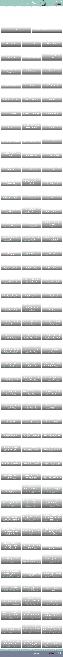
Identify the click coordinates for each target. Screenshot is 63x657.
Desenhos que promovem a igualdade (31, 42)
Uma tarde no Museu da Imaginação (52, 69)
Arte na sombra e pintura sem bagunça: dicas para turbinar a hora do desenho (52, 363)
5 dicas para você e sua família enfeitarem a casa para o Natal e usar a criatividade (11, 642)
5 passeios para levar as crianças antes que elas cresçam (10, 475)
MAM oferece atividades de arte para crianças (52, 42)
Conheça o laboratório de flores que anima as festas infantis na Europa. (52, 237)
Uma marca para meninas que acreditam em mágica (31, 462)
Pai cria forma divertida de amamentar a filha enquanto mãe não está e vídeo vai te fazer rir (52, 516)
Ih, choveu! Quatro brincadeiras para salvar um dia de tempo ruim (31, 279)
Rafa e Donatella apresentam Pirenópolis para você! (11, 153)
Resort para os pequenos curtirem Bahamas (10, 112)
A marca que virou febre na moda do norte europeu (10, 378)
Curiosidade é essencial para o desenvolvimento (11, 280)
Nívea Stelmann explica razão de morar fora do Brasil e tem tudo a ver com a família (52, 530)
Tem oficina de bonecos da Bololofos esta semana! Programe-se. (31, 377)
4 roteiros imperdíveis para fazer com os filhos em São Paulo (52, 321)
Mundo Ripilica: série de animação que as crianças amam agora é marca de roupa (52, 614)
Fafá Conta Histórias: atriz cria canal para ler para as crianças (31, 321)
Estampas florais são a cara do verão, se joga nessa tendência (31, 587)
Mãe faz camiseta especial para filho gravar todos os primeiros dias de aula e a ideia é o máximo (31, 487)
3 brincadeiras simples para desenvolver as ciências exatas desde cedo (10, 447)
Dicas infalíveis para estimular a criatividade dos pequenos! (10, 363)
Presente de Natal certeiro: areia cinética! (31, 420)
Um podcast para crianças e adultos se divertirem (52, 280)
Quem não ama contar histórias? (11, 126)
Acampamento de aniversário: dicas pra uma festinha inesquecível (31, 475)
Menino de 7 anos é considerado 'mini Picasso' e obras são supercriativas (10, 587)
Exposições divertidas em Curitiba (31, 84)
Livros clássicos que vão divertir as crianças (31, 224)
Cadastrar (36, 653)
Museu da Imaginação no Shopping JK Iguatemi (52, 210)
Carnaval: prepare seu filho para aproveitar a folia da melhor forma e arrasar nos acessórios (31, 599)
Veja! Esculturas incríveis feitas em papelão (52, 294)
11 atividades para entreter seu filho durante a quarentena (52, 601)
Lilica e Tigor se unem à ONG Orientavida (31, 168)
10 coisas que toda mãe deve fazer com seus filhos (11, 308)
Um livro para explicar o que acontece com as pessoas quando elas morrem (52, 391)
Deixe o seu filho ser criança (31, 57)
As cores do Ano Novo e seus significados (31, 574)
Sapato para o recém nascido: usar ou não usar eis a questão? (31, 545)
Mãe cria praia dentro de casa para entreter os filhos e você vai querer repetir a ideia (11, 613)
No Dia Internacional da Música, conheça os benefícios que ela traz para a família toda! (31, 627)
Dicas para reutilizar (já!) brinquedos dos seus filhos (31, 252)
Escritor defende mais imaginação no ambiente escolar (10, 321)
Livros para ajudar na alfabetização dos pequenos (31, 112)
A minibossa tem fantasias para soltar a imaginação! (31, 434)
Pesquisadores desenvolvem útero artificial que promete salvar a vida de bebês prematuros (10, 530)
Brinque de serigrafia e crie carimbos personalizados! (52, 434)
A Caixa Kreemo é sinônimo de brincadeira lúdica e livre (52, 476)
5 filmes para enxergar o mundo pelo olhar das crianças (52, 222)
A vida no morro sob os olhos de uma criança (11, 168)
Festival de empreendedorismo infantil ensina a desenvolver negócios (31, 181)
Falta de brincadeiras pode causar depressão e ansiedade (31, 209)
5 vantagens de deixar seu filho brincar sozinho (52, 112)
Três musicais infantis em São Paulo (47, 29)
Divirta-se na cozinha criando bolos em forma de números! (11, 405)
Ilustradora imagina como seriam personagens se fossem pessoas (31, 363)
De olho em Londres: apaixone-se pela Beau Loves (11, 462)
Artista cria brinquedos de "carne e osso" (31, 69)
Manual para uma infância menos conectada (11, 42)
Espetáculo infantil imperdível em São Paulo (52, 154)
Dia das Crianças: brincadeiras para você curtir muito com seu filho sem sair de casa (52, 628)
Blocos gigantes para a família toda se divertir (31, 294)
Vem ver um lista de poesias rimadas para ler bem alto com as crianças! (10, 391)
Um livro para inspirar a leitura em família (31, 266)
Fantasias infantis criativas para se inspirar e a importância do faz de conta (10, 517)
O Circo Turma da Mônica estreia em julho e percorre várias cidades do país (11, 349)
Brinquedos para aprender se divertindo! (52, 252)
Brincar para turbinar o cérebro (52, 140)
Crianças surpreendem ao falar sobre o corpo (11, 56)
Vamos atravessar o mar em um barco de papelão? (10, 434)
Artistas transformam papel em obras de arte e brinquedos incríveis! (31, 405)
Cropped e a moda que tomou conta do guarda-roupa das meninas (10, 601)
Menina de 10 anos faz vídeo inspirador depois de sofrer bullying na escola (31, 516)
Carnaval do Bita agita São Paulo (11, 224)
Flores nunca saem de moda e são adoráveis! (52, 308)
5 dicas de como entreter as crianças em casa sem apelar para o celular (11, 629)
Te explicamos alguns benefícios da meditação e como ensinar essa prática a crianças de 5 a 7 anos (31, 642)
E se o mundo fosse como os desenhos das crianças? (31, 448)
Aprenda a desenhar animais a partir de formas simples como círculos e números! (31, 335)
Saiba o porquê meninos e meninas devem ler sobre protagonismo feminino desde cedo (31, 613)
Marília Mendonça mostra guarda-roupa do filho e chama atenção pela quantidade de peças (11, 544)
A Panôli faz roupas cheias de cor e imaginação (52, 420)
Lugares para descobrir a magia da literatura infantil (10, 294)
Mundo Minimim (11, 85)
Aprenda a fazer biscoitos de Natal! (11, 210)
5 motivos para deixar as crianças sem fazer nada (10, 196)
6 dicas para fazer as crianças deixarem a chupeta (31, 560)
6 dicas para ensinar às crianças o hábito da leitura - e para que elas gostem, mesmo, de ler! (31, 348)
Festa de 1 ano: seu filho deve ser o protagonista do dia (11, 502)
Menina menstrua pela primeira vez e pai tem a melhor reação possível (10, 558)
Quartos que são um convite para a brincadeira (52, 84)
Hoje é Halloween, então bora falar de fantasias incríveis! (52, 405)
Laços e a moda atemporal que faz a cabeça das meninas (52, 588)
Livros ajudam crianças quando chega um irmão (31, 154)
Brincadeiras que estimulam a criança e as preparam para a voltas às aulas (52, 643)
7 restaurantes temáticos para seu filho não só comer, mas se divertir (31, 530)
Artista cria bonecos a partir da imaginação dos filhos (10, 266)
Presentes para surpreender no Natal (52, 196)
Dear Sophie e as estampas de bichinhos (11, 420)
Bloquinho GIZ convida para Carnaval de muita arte (52, 266)
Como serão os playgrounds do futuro (52, 126)
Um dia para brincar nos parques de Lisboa (52, 182)
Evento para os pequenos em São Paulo (52, 168)
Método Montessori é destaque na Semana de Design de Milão (11, 70)
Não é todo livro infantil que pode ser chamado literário (52, 462)
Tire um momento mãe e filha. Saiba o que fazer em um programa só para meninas (52, 557)
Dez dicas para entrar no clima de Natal (31, 196)
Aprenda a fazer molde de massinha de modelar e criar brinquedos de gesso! (11, 335)
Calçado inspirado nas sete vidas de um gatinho (31, 98)
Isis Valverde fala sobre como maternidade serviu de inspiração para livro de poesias (11, 572)
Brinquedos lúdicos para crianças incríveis (10, 182)
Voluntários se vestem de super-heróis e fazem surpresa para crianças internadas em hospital (52, 501)
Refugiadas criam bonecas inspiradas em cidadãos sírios (52, 55)
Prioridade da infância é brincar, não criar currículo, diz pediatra (31, 237)
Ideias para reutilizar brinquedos (10, 253)
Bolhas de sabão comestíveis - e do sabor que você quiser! (52, 448)
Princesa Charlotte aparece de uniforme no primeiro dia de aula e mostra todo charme (31, 501)
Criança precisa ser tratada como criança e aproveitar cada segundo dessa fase (52, 488)
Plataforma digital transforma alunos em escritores (52, 377)
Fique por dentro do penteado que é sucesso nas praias (52, 573)
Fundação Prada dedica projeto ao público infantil (11, 98)
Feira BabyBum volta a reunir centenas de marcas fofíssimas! (31, 391)
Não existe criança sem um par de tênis (52, 547)
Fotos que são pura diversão (10, 141)
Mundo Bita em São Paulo (31, 141)
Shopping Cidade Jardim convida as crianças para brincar (10, 237)
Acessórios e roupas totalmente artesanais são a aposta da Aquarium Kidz (52, 335)
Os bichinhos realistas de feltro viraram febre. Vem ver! (52, 349)
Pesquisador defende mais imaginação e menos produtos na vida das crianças (31, 306)
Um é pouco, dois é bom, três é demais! (52, 98)
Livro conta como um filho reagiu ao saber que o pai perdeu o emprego (31, 125)
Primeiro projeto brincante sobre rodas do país (16, 28)
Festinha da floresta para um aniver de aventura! (11, 490)
